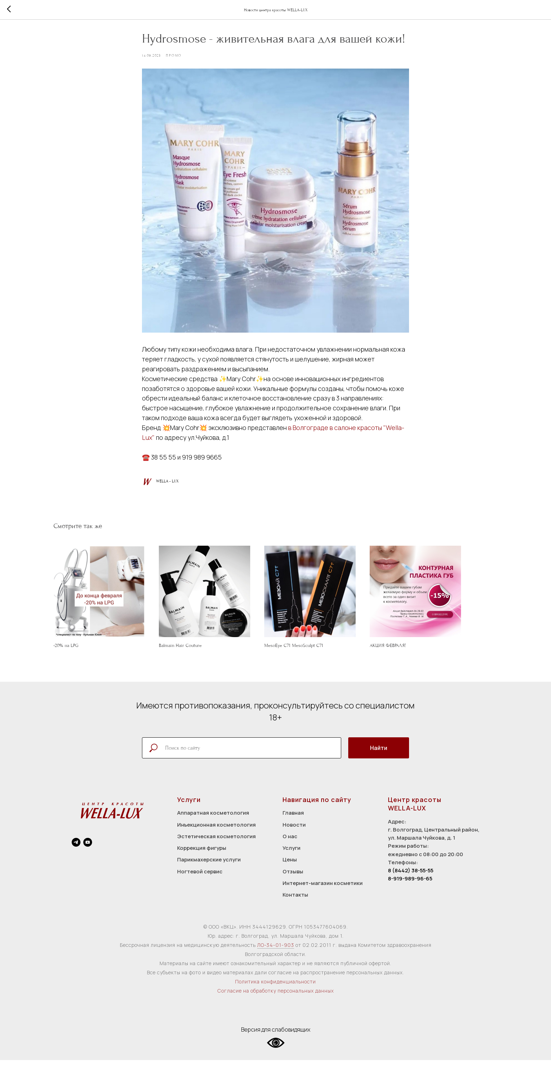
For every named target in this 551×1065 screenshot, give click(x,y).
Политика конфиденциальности (275, 986)
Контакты (295, 899)
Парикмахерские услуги (209, 864)
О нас (290, 841)
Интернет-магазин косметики (323, 888)
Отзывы (293, 876)
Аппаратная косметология (213, 818)
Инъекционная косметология (216, 829)
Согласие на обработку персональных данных (276, 996)
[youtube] (87, 847)
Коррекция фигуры (201, 853)
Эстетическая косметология (216, 841)
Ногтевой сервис (199, 876)
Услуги (291, 853)
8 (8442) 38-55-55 (410, 875)
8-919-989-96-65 (410, 883)
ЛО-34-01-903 (275, 950)
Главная (293, 818)
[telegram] (76, 847)
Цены (290, 864)
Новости (294, 829)
